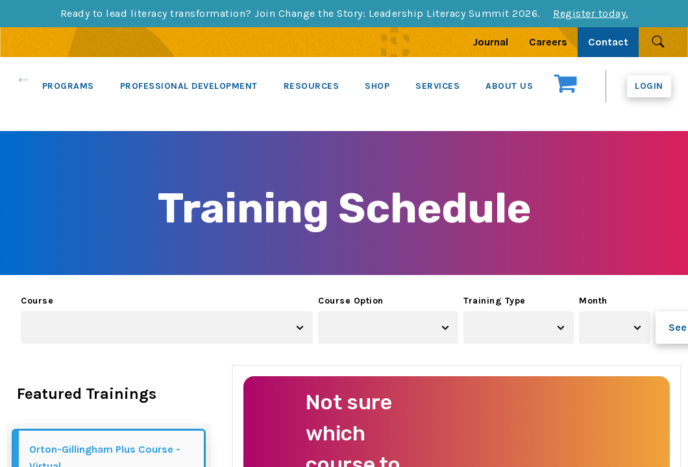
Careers (548, 42)
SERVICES (437, 85)
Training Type (494, 300)
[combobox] (167, 327)
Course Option (351, 300)
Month (593, 300)
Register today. (590, 13)
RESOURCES (311, 85)
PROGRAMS (68, 85)
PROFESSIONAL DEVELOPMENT (189, 85)
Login (649, 85)
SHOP (377, 85)
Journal (490, 42)
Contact (608, 42)
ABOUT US (509, 85)
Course (37, 300)
